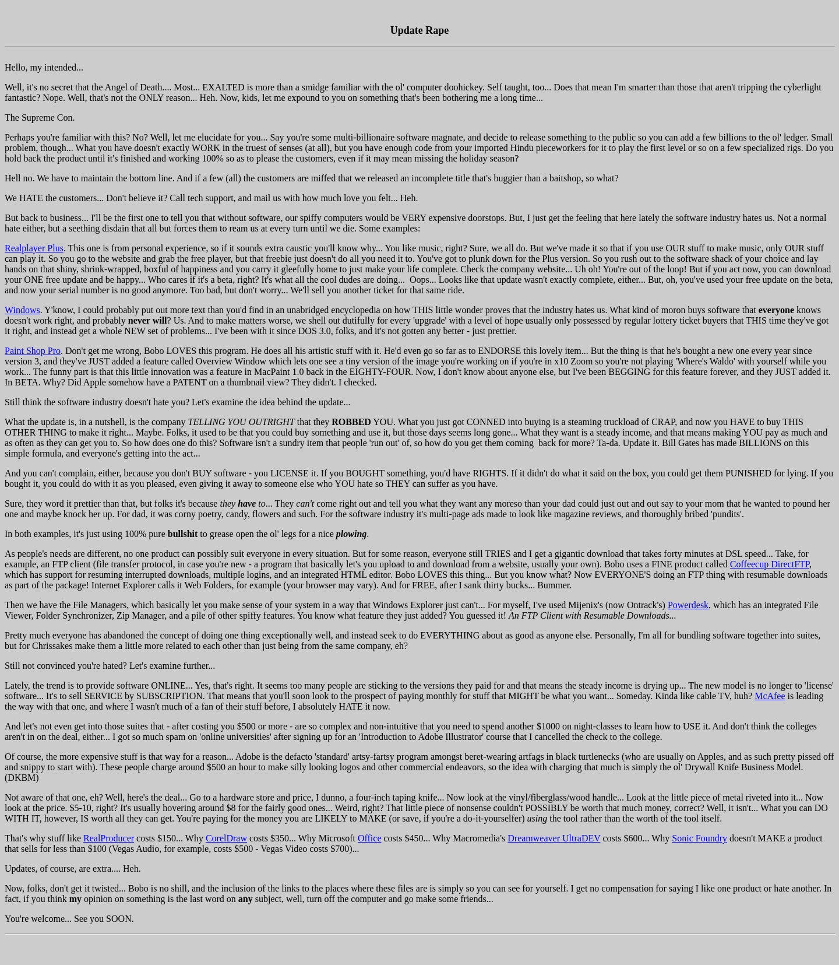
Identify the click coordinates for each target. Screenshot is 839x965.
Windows (22, 310)
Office (370, 838)
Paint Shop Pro (33, 351)
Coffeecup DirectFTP (769, 564)
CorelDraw (226, 838)
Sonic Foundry (699, 838)
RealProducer (108, 838)
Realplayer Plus (34, 248)
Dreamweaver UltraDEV (553, 838)
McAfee (770, 696)
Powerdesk (688, 605)
